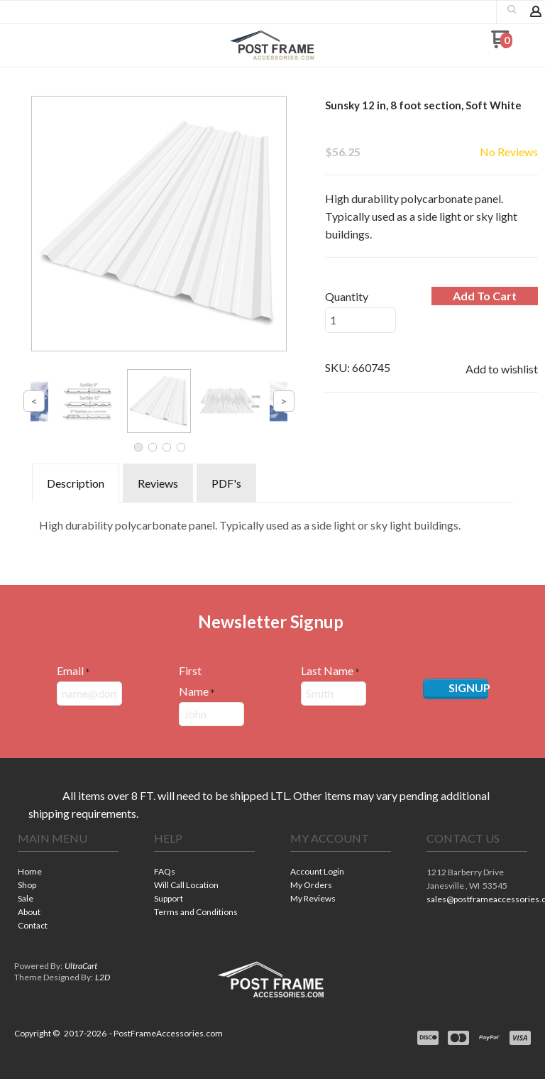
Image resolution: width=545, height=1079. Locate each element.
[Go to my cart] (501, 44)
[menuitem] (68, 873)
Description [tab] (75, 483)
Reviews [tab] (158, 483)
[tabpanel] (272, 522)
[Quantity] (360, 320)
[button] (511, 9)
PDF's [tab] (226, 483)
